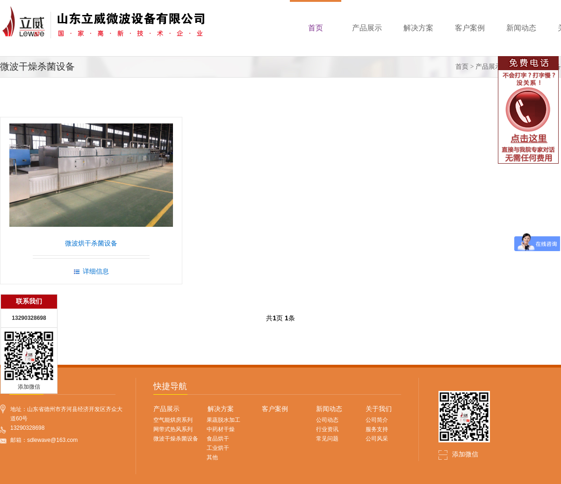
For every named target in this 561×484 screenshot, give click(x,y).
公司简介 (377, 420)
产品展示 (488, 66)
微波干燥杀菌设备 (175, 438)
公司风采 (377, 438)
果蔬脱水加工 (223, 420)
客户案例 (275, 408)
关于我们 (379, 408)
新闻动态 (329, 408)
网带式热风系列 (173, 429)
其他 (212, 457)
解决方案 (221, 408)
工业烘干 (218, 448)
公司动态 (327, 420)
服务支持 (377, 429)
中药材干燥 (221, 429)
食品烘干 (218, 438)
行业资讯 (327, 429)
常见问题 (327, 438)
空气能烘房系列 (173, 420)
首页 (461, 66)
